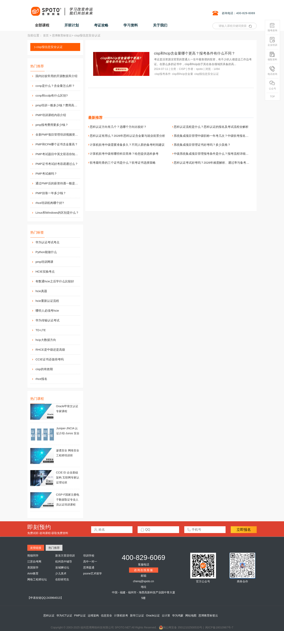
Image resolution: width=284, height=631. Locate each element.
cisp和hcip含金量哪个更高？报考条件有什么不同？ (194, 53)
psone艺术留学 (92, 573)
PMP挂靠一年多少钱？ (51, 193)
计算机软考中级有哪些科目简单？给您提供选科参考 (124, 153)
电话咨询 (272, 70)
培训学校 (88, 555)
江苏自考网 (34, 561)
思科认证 (48, 615)
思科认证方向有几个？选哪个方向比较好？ (118, 126)
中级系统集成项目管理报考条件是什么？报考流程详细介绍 (212, 153)
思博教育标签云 (62, 35)
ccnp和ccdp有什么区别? (52, 95)
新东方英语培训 (65, 555)
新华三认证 (137, 615)
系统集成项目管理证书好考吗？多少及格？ (202, 144)
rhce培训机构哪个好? (50, 202)
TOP (272, 96)
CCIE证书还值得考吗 (50, 359)
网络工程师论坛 (37, 579)
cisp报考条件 (163, 73)
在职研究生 (62, 579)
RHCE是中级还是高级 (50, 349)
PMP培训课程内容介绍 (51, 115)
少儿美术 (60, 573)
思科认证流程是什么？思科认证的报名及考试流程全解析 (211, 126)
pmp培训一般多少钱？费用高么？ (57, 105)
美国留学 (32, 567)
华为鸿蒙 (177, 615)
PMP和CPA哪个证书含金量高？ (57, 144)
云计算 (166, 615)
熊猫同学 (32, 555)
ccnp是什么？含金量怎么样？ (55, 85)
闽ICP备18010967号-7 (219, 627)
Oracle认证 (153, 615)
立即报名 (244, 530)
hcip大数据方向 (46, 339)
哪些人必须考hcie (47, 310)
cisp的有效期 (44, 369)
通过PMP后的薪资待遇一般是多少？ (57, 183)
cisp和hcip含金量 (182, 73)
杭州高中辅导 (63, 561)
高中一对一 (90, 561)
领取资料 (272, 56)
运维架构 (93, 615)
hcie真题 (41, 291)
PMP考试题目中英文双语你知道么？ (57, 154)
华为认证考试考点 (47, 242)
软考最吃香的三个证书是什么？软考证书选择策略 (123, 162)
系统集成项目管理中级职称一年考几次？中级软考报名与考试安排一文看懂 (223, 135)
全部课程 (42, 25)
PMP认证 (80, 615)
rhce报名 (41, 379)
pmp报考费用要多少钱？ (52, 124)
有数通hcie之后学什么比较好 (55, 281)
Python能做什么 (46, 252)
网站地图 (190, 615)
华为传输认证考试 (47, 320)
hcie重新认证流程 (47, 300)
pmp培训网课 (44, 261)
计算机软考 (121, 615)
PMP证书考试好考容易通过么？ (57, 163)
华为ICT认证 (64, 615)
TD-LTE (41, 330)
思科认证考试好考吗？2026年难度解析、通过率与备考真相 (213, 162)
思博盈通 (88, 567)
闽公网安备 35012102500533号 (180, 627)
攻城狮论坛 (62, 567)
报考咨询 (272, 27)
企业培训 (272, 41)
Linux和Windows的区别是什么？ (57, 212)
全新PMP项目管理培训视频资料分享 (57, 134)
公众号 (272, 85)
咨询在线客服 (143, 570)
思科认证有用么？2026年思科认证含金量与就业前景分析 (127, 135)
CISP (182, 68)
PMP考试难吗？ (46, 173)
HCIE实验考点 (45, 271)
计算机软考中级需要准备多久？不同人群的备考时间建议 (127, 144)
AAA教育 (32, 573)
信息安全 (106, 615)
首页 (46, 35)
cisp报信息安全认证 (49, 47)
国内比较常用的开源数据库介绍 (56, 76)
